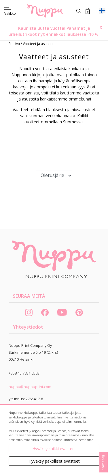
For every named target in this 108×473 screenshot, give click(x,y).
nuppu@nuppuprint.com (30, 386)
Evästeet (103, 462)
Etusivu (15, 43)
